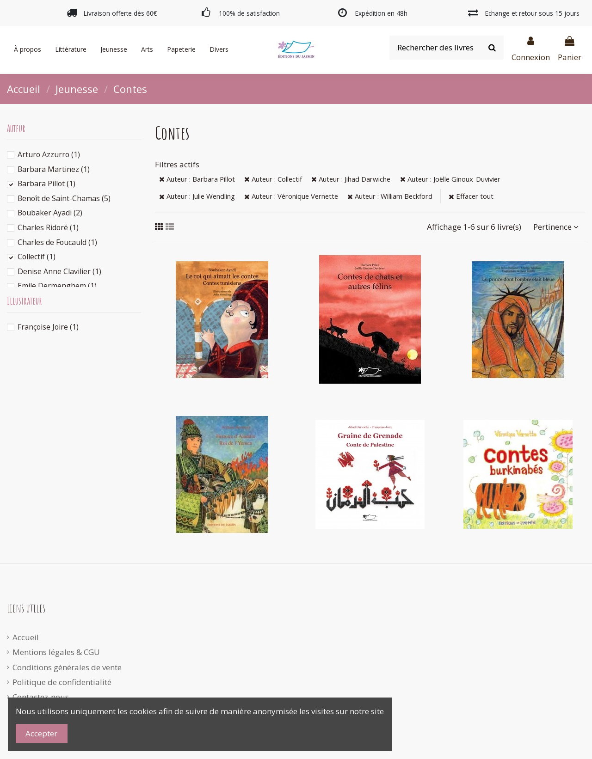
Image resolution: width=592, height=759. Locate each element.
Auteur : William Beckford (389, 196)
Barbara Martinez (54, 169)
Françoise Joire (48, 327)
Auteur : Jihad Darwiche (350, 179)
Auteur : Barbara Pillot (197, 179)
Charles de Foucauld (57, 242)
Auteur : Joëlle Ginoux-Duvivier (450, 179)
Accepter (41, 733)
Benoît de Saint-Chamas (64, 198)
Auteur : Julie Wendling (197, 196)
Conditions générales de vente (67, 667)
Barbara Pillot (46, 183)
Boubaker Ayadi (50, 213)
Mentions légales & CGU (56, 652)
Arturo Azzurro (49, 154)
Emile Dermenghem (57, 286)
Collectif (37, 256)
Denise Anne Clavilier (59, 271)
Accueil (25, 637)
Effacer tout (471, 196)
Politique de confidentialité (61, 682)
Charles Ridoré (48, 227)
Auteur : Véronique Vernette (291, 196)
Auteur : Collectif (273, 179)
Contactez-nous (40, 697)
